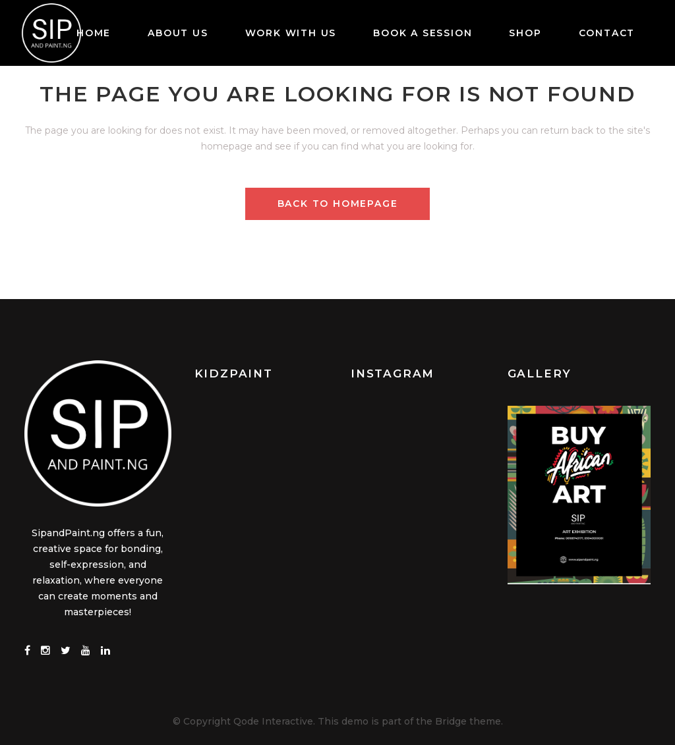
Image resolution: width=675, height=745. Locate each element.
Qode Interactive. (274, 721)
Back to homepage (338, 203)
